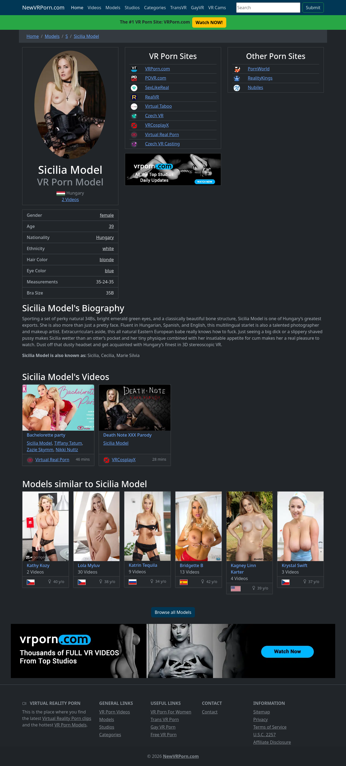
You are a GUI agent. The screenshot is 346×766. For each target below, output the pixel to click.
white (108, 248)
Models (112, 8)
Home (77, 8)
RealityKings (260, 78)
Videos (94, 8)
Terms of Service (270, 727)
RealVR (152, 97)
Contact (210, 712)
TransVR (178, 8)
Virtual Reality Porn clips (66, 718)
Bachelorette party (46, 435)
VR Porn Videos (114, 712)
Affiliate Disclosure (272, 742)
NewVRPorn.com (43, 7)
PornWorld (259, 69)
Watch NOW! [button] (209, 22)
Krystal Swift (294, 565)
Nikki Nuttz (67, 450)
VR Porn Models (70, 725)
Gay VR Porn (163, 727)
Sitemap (261, 712)
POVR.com (155, 78)
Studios (132, 8)
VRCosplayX (157, 125)
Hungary (105, 237)
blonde (107, 260)
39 (111, 226)
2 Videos (70, 199)
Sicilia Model (39, 443)
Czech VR (154, 116)
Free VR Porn (164, 735)
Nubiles (255, 87)
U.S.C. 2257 (264, 735)
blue (109, 271)
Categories (155, 8)
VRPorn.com (157, 69)
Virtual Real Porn (162, 135)
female (107, 215)
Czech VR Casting (162, 144)
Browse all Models (173, 612)
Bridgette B (191, 565)
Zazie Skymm (40, 450)
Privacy (260, 719)
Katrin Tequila (143, 565)
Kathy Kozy (38, 565)
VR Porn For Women (171, 712)
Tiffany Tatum (68, 443)
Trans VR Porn (165, 719)
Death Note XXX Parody (127, 435)
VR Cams (217, 8)
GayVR (197, 8)
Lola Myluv (89, 565)
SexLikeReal (157, 87)
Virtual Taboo (158, 106)
